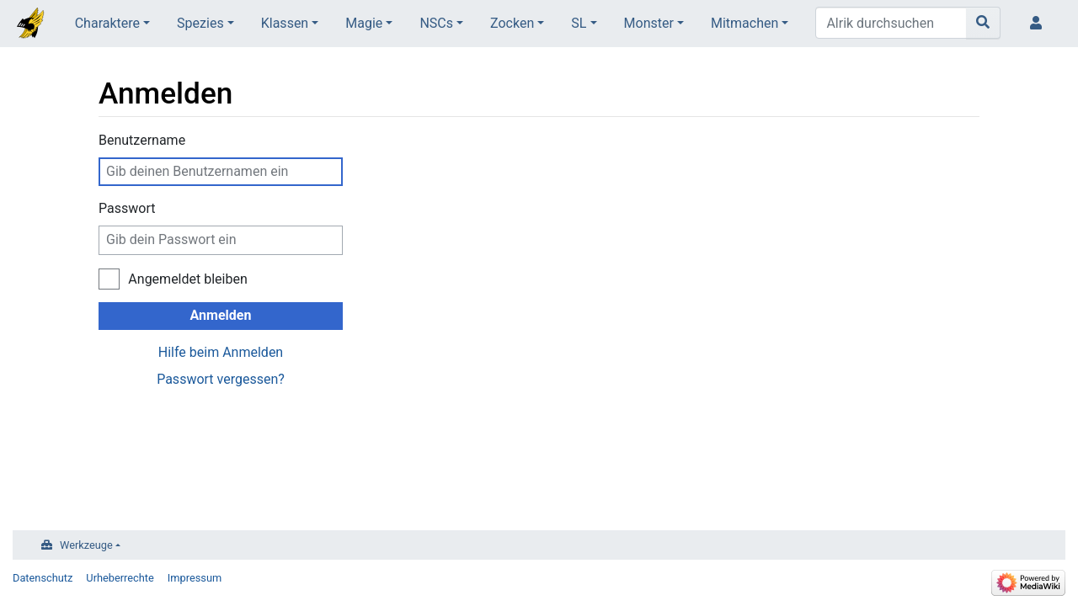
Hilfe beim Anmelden (220, 352)
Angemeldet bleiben (187, 279)
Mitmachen (744, 23)
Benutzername (142, 140)
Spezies (200, 23)
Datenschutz (42, 577)
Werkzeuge (86, 545)
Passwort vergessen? (221, 379)
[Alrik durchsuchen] (891, 23)
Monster (649, 23)
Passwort (127, 208)
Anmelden (221, 315)
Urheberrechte (120, 577)
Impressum (194, 577)
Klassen (284, 23)
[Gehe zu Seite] (983, 23)
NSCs (436, 23)
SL (578, 23)
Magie (363, 23)
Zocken (512, 23)
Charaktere (107, 23)
